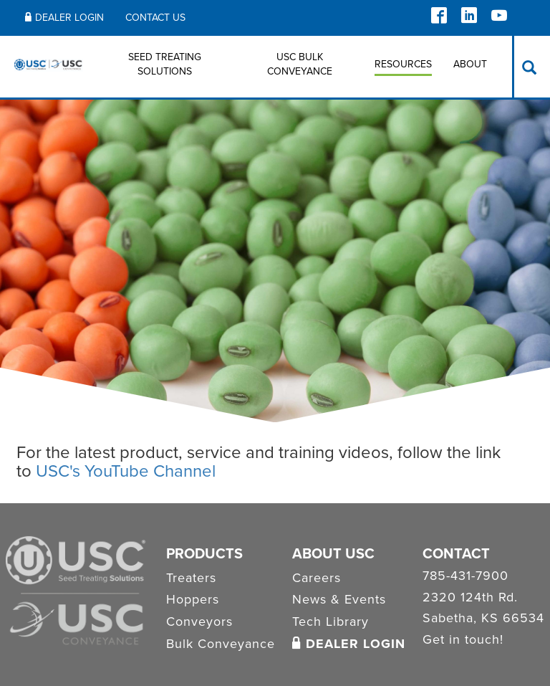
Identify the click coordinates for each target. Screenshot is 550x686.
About (470, 64)
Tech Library (330, 621)
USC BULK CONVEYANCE (299, 64)
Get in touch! (463, 640)
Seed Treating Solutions (164, 64)
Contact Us (155, 17)
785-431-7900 (465, 576)
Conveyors (199, 621)
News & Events (339, 599)
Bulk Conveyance (220, 644)
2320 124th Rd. (470, 598)
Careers (316, 578)
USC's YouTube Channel (126, 471)
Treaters (191, 578)
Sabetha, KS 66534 (483, 618)
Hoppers (192, 599)
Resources (403, 64)
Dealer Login (64, 17)
